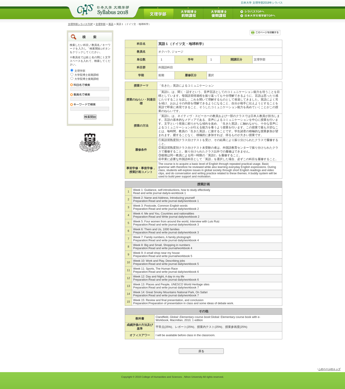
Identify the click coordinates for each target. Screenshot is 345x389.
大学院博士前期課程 (86, 74)
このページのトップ (329, 369)
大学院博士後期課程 (86, 78)
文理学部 (100, 24)
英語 (110, 24)
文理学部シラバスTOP (80, 24)
